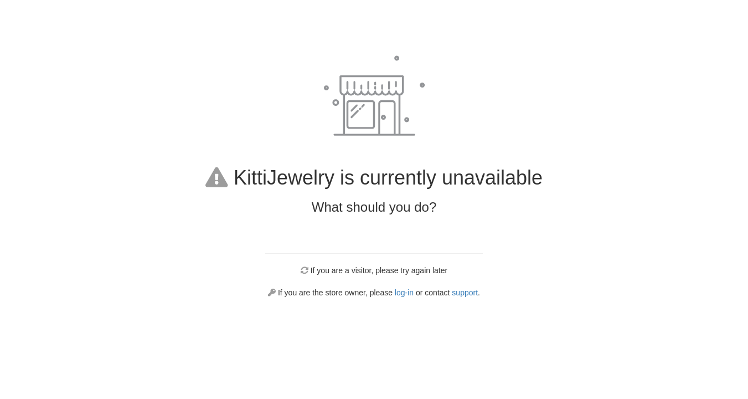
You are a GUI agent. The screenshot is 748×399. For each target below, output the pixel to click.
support (465, 292)
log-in (404, 292)
